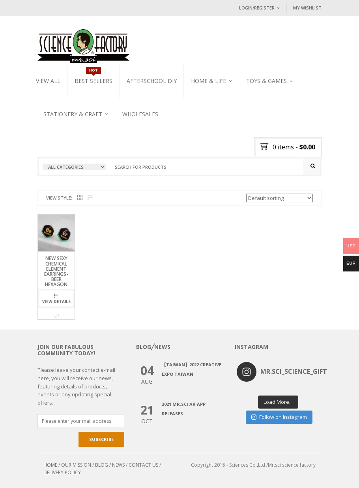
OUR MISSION (76, 465)
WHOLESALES (140, 114)
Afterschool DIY (152, 81)
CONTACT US (143, 465)
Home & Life (208, 81)
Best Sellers (93, 81)
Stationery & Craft (72, 114)
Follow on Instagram (279, 416)
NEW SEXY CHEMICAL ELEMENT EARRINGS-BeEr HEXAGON (56, 271)
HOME (50, 465)
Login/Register (257, 8)
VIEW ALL (48, 81)
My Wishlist (307, 8)
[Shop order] (279, 198)
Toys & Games (266, 81)
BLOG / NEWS (110, 465)
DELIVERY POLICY (62, 472)
